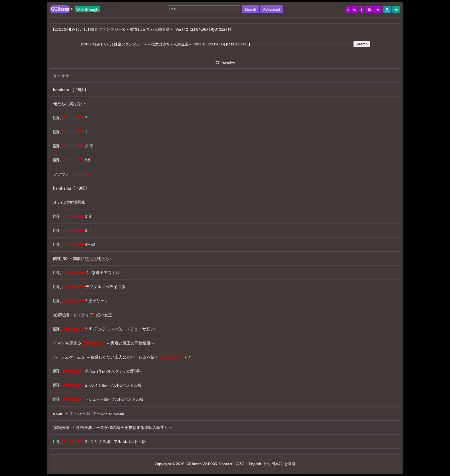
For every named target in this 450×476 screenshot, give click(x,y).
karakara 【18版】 (70, 89)
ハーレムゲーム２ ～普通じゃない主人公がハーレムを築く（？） (124, 357)
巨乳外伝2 (74, 244)
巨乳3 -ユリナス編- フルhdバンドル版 (99, 441)
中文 (266, 463)
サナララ (63, 75)
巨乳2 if (72, 230)
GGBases (194, 463)
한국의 (289, 463)
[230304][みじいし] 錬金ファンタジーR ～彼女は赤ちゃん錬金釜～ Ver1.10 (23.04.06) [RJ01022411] (142, 29)
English (255, 463)
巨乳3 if (72, 216)
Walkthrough (87, 9)
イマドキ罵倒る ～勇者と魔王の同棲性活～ (104, 343)
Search (362, 44)
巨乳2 (70, 131)
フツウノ (73, 174)
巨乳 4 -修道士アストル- (87, 272)
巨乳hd (71, 160)
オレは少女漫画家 (71, 202)
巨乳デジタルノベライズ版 (89, 286)
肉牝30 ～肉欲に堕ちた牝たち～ (83, 258)
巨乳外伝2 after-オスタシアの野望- (97, 371)
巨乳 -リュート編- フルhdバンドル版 (98, 399)
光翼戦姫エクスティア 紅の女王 (82, 314)
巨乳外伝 (73, 146)
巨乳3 (70, 117)
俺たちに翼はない (71, 103)
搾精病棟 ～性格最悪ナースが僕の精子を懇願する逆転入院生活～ (112, 427)
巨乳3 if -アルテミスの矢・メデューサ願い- (104, 329)
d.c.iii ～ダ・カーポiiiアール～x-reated (88, 413)
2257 (240, 463)
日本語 (277, 463)
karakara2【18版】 (71, 188)
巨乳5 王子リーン (80, 300)
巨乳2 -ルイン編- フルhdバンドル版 (97, 385)
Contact (225, 463)
